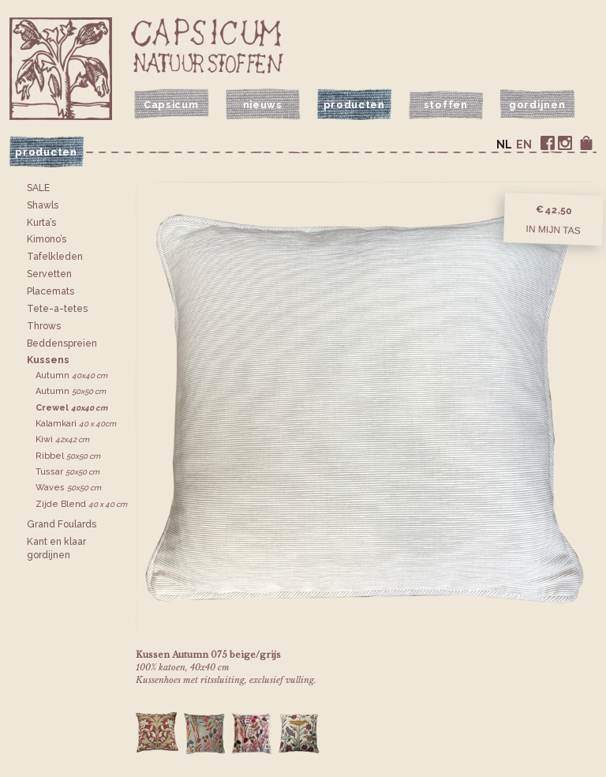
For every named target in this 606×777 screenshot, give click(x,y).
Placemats (50, 291)
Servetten (49, 274)
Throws (44, 326)
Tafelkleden (55, 256)
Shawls (42, 205)
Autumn (71, 375)
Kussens (48, 360)
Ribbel (68, 456)
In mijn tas (553, 229)
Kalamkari (76, 424)
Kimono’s (46, 239)
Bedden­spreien (62, 343)
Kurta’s (41, 222)
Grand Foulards (61, 524)
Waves (68, 487)
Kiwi (62, 439)
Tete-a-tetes (57, 308)
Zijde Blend (81, 504)
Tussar (67, 472)
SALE (38, 187)
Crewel (71, 408)
